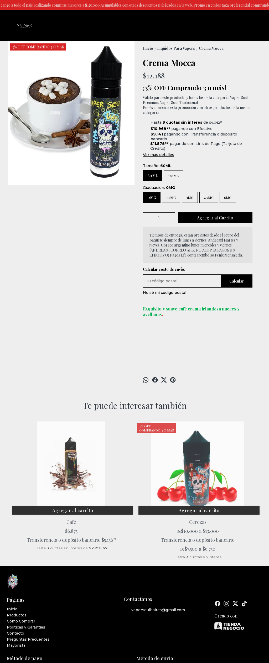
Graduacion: (159, 187)
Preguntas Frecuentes (28, 598)
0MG (151, 197)
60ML (152, 175)
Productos (17, 573)
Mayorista (16, 604)
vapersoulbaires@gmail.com (154, 569)
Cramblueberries (229, 474)
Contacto (15, 592)
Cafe (40, 474)
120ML (173, 175)
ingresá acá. (163, 642)
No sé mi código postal (164, 292)
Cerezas (103, 474)
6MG (227, 197)
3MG (189, 197)
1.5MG (171, 197)
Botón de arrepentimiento (191, 642)
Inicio (12, 567)
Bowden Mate (166, 474)
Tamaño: (157, 165)
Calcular (236, 281)
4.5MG (209, 197)
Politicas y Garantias (26, 586)
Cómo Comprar (21, 579)
